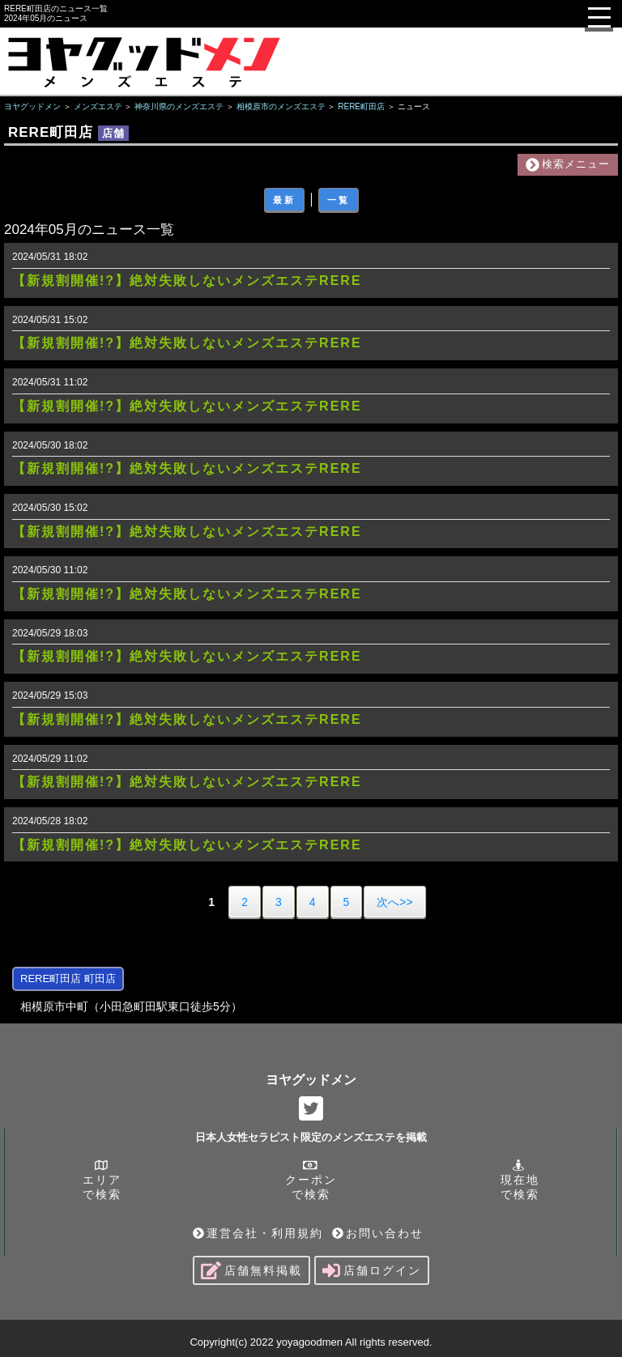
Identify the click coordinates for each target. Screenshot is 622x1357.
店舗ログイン (371, 1270)
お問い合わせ (378, 1233)
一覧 (338, 200)
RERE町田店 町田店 (68, 978)
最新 (284, 200)
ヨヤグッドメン (311, 1080)
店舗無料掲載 (251, 1270)
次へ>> (394, 901)
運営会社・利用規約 (258, 1233)
